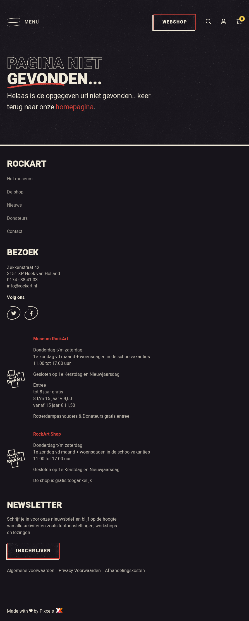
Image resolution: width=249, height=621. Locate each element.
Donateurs (17, 218)
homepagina (75, 107)
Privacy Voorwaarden (80, 570)
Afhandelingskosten (125, 570)
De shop (15, 192)
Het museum (20, 179)
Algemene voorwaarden (30, 570)
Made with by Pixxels (35, 611)
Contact (14, 231)
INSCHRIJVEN (33, 550)
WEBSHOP (174, 22)
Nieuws (14, 205)
